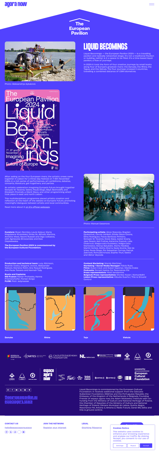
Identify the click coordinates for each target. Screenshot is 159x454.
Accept (146, 445)
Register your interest (54, 427)
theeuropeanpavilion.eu (21, 397)
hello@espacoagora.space (18, 427)
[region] (132, 437)
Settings (119, 445)
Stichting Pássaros (92, 427)
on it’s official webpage (38, 207)
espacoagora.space (19, 401)
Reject (133, 445)
